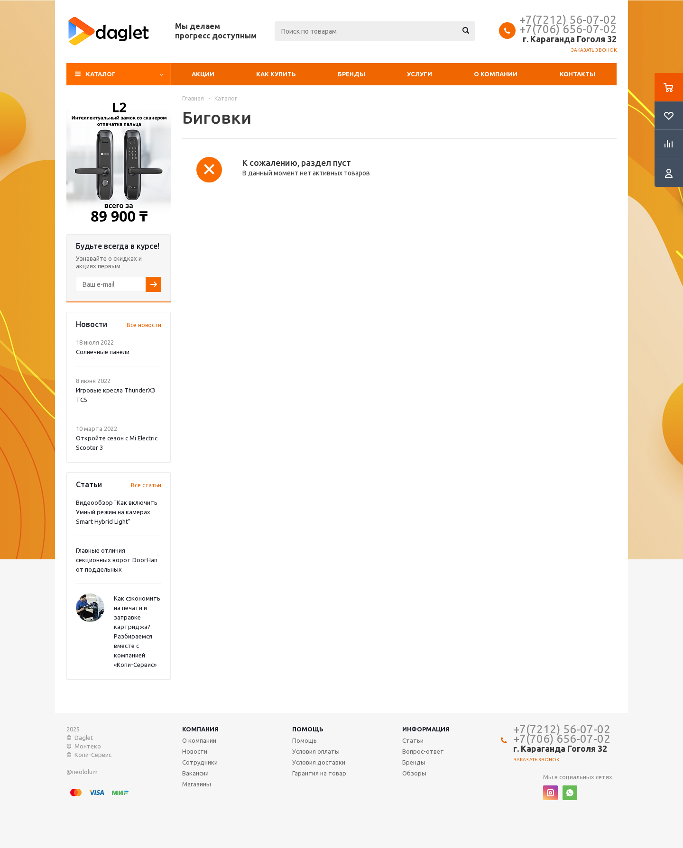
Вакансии (195, 773)
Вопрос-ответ (423, 751)
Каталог (101, 74)
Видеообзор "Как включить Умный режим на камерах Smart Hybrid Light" (116, 512)
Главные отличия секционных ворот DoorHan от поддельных (116, 560)
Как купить (276, 74)
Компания (200, 729)
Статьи (413, 740)
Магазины (196, 784)
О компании (495, 74)
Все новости (144, 325)
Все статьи (146, 485)
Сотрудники (200, 762)
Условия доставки (318, 762)
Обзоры (414, 773)
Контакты (577, 74)
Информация (426, 729)
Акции (203, 74)
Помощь (307, 729)
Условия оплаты (316, 751)
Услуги (419, 74)
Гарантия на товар (319, 773)
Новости (194, 751)
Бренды (351, 74)
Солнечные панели (102, 351)
